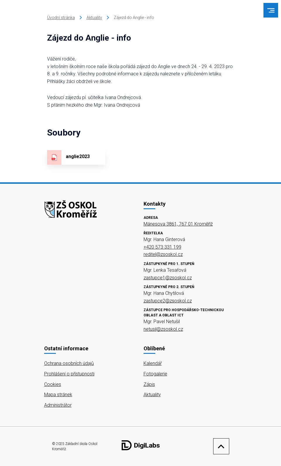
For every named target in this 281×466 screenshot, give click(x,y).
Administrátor (58, 405)
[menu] (271, 10)
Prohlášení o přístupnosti (69, 374)
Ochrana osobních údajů (69, 363)
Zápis (149, 384)
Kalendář (153, 363)
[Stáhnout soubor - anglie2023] (76, 157)
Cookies (52, 384)
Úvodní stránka (61, 17)
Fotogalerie (155, 374)
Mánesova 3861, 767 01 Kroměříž (178, 224)
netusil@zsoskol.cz (163, 329)
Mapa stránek (58, 394)
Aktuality (94, 17)
